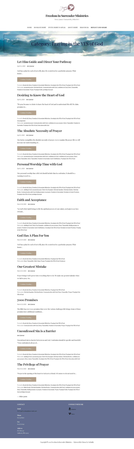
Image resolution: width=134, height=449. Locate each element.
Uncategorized (21, 121)
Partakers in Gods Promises (71, 192)
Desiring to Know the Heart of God (40, 95)
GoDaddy (91, 442)
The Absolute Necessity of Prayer (39, 131)
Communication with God (50, 87)
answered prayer (28, 87)
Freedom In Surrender (23, 89)
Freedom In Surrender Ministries (67, 16)
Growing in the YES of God (58, 85)
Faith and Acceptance (31, 200)
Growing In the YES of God (52, 227)
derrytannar (30, 66)
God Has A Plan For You (33, 235)
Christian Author (68, 189)
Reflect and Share (99, 27)
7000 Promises (27, 300)
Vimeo (71, 413)
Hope (38, 261)
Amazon (72, 409)
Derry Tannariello (73, 87)
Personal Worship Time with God (39, 164)
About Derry (73, 27)
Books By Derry (40, 27)
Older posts (22, 396)
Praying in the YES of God (73, 85)
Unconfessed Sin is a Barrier (36, 331)
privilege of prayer (48, 89)
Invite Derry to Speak (57, 27)
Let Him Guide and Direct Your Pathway (44, 62)
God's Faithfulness (55, 158)
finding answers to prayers (43, 192)
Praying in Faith (38, 89)
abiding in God (28, 189)
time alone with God (43, 125)
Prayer (31, 89)
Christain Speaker (58, 189)
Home (29, 27)
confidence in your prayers (55, 123)
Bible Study (27, 387)
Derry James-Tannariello (31, 359)
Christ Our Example (47, 189)
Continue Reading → (26, 79)
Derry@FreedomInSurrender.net (27, 411)
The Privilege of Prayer (33, 364)
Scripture (62, 261)
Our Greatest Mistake (31, 266)
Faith (35, 261)
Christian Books (38, 87)
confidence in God (63, 87)
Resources (84, 27)
